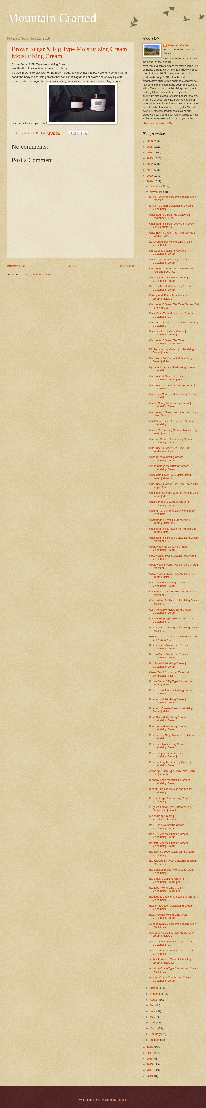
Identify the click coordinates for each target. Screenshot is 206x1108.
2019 (150, 181)
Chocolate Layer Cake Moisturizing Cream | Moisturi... (170, 476)
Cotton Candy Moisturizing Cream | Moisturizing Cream (170, 404)
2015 (150, 1064)
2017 (150, 1052)
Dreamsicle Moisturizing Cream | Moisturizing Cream (168, 279)
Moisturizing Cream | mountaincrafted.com (163, 817)
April (153, 1022)
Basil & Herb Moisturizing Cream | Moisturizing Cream (169, 835)
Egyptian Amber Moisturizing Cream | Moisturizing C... (171, 243)
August (154, 999)
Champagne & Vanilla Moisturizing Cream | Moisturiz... (169, 521)
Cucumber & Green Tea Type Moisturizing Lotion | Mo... (166, 342)
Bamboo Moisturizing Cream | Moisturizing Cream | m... (166, 889)
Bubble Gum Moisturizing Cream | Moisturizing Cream (169, 656)
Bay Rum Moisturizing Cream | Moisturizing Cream (167, 826)
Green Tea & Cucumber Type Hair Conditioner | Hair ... (169, 674)
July (152, 1005)
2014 (150, 1070)
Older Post (125, 266)
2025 (150, 146)
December (156, 186)
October (155, 988)
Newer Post (17, 266)
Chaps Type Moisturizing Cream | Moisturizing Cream (169, 503)
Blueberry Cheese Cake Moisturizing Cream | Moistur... (171, 710)
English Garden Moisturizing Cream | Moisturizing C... (171, 207)
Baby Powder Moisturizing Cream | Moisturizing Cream (169, 916)
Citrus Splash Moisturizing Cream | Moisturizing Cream (169, 467)
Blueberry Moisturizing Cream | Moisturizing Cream (167, 701)
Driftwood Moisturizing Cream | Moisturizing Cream (167, 252)
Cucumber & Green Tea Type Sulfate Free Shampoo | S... (171, 270)
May (153, 1016)
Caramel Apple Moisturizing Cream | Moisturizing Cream (170, 611)
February (155, 1034)
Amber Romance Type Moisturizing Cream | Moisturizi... (170, 961)
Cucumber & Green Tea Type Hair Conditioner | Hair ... (169, 449)
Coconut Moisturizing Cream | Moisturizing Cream (166, 458)
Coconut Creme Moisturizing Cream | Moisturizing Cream (171, 440)
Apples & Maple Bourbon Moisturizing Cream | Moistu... (171, 934)
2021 (150, 169)
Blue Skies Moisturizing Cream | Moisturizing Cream (168, 719)
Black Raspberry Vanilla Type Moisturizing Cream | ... (166, 755)
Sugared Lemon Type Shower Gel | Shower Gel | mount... (170, 808)
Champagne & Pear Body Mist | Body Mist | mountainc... (171, 225)
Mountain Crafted (51, 18)
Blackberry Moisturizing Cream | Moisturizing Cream (168, 728)
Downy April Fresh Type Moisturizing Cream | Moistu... (170, 297)
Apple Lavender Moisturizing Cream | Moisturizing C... (171, 943)
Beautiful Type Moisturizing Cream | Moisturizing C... (170, 799)
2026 (150, 141)
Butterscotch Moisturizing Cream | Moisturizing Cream (169, 647)
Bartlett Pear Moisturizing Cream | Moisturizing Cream (169, 844)
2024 (150, 152)
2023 (150, 158)
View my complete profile (157, 123)
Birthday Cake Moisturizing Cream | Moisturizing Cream (170, 781)
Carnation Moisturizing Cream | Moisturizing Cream (167, 584)
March (154, 1028)
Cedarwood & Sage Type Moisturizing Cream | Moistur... (171, 575)
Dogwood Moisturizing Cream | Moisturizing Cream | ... (167, 333)
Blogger (121, 1099)
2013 (150, 1076)
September (157, 993)
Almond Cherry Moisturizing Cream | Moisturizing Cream (170, 979)
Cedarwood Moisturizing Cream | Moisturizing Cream (168, 548)
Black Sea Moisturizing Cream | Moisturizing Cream (167, 746)
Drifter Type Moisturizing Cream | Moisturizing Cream (168, 261)
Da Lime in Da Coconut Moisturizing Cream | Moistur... (170, 360)
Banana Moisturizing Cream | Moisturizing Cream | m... (166, 880)
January (155, 1039)
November (156, 191)
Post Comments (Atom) (38, 274)
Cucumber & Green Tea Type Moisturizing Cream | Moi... (166, 378)
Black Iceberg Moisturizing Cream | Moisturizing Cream (170, 763)
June (153, 1011)
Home (72, 266)
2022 (150, 164)
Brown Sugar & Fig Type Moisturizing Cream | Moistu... (171, 683)
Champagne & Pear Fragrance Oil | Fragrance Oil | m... (170, 216)
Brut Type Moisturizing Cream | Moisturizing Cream (167, 665)
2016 (150, 1058)
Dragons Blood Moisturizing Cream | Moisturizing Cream (170, 288)
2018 (150, 1047)
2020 (150, 175)
